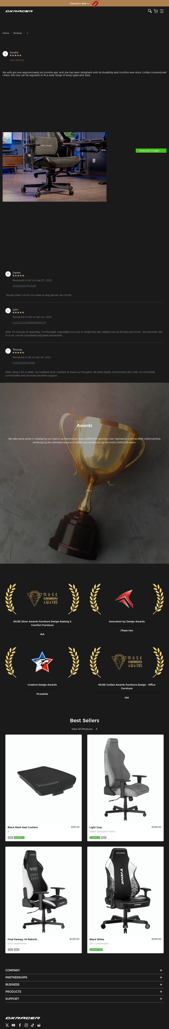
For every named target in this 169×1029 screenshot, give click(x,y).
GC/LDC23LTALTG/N (24, 285)
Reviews (18, 33)
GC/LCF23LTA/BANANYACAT (29, 322)
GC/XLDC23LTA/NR (24, 362)
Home (6, 33)
